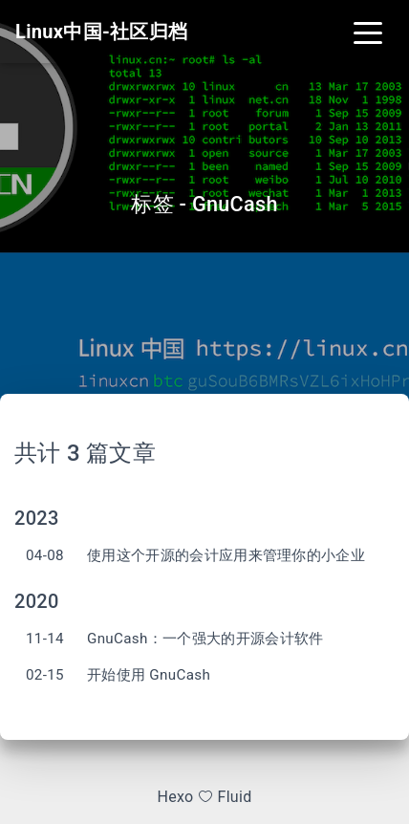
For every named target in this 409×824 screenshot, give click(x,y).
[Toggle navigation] (368, 31)
